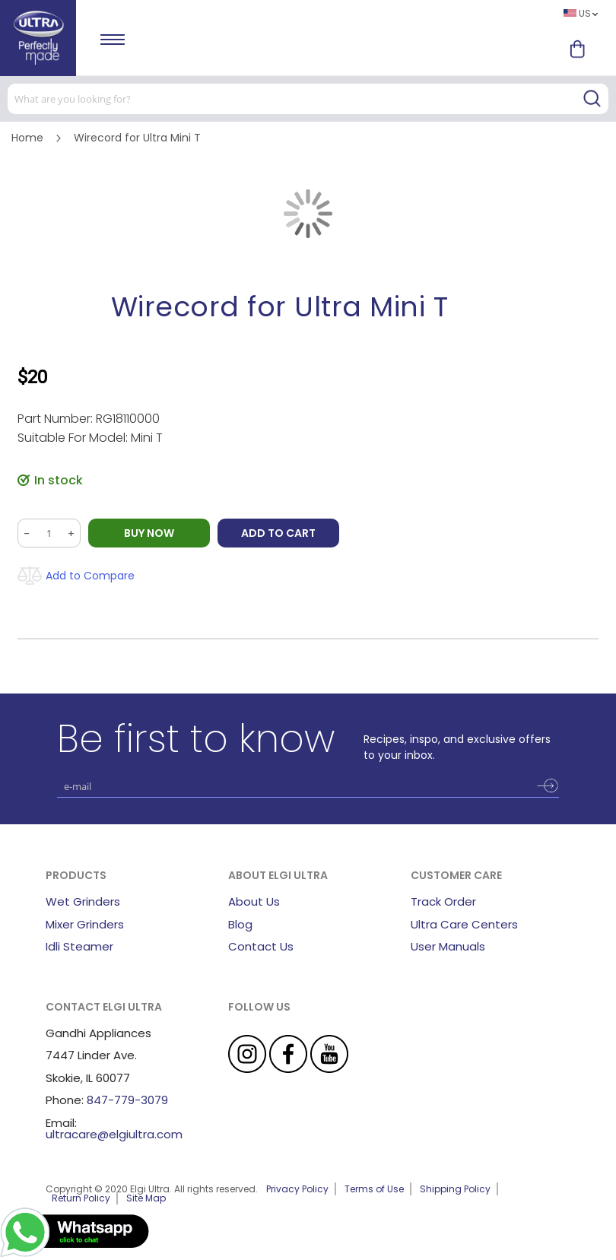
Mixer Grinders (85, 924)
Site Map (146, 1198)
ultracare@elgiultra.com (114, 1134)
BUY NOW (149, 533)
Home (27, 137)
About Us (254, 901)
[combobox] (308, 99)
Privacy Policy (297, 1188)
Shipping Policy (455, 1188)
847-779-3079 (127, 1100)
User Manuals (448, 946)
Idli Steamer (79, 946)
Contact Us (261, 946)
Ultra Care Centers (464, 924)
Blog (240, 924)
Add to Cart (278, 533)
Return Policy (81, 1198)
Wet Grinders (83, 901)
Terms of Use (374, 1188)
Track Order (443, 901)
